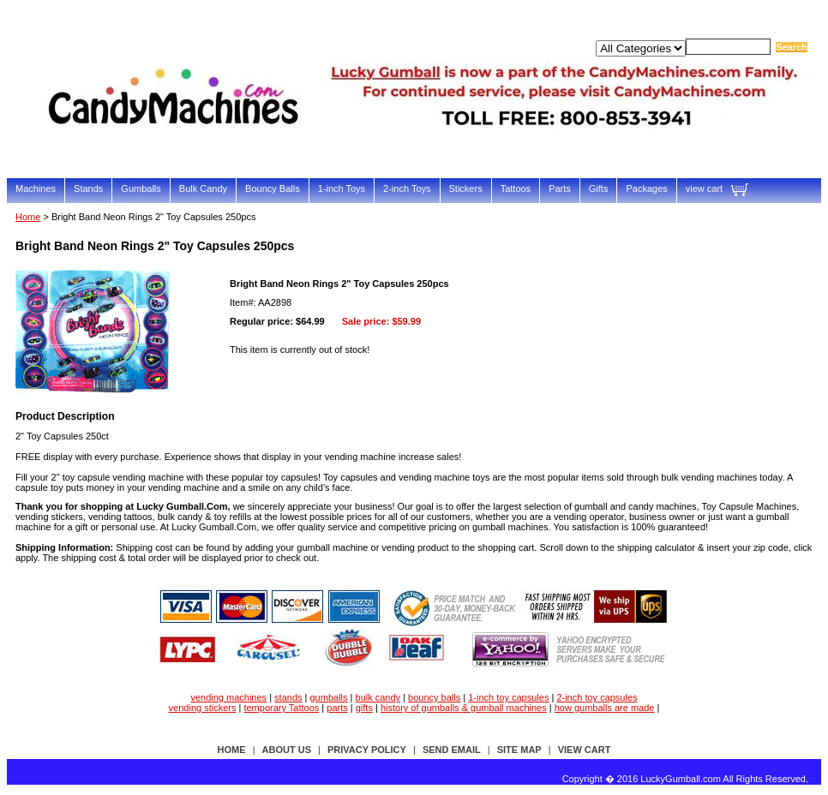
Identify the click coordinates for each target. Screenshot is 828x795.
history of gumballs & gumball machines (464, 707)
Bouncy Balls (272, 188)
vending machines (228, 697)
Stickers (466, 188)
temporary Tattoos (281, 707)
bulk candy (378, 697)
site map (519, 749)
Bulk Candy (203, 188)
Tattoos (516, 188)
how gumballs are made (605, 707)
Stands (88, 188)
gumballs (329, 697)
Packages (646, 188)
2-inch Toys (406, 188)
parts (337, 707)
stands (288, 697)
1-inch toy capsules (508, 697)
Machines (35, 188)
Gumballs (140, 188)
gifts (364, 707)
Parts (560, 188)
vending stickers (203, 707)
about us (286, 749)
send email (452, 749)
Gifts (599, 188)
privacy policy (366, 749)
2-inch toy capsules (596, 697)
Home (27, 217)
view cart (704, 188)
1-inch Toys (341, 188)
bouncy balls (434, 697)
